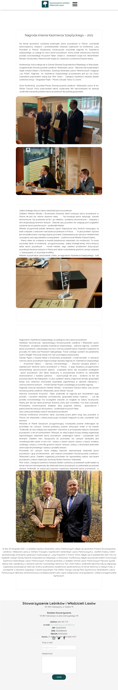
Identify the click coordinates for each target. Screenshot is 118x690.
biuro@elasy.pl (57, 625)
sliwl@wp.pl (69, 625)
